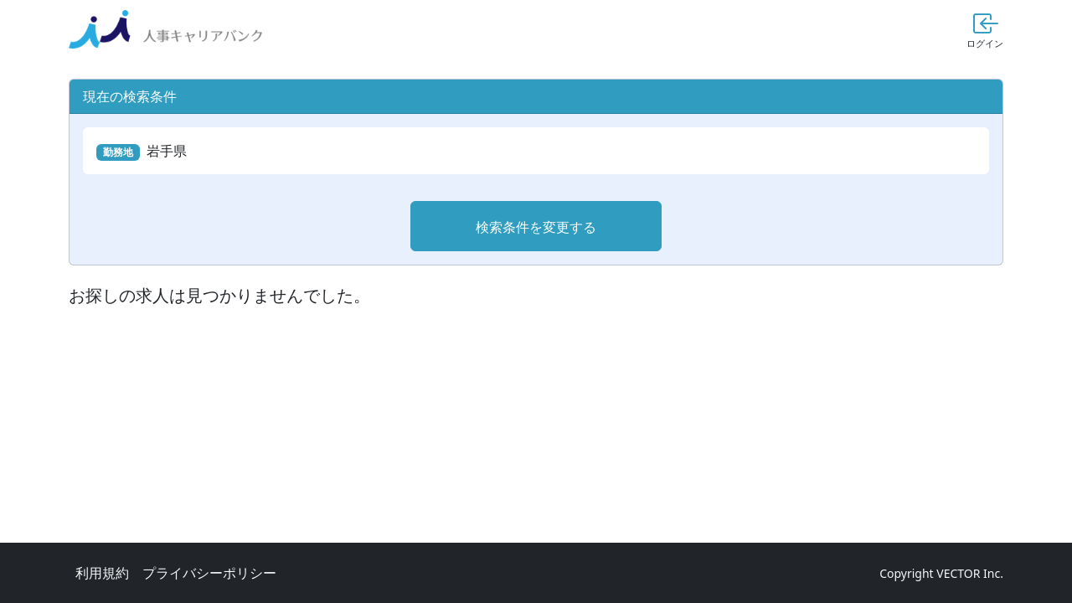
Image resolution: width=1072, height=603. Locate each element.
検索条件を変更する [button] (536, 227)
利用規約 (102, 573)
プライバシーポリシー (209, 573)
